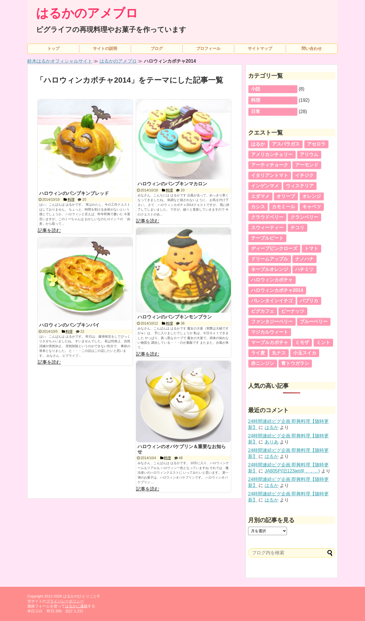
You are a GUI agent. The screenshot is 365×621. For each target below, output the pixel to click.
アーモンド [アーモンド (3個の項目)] (306, 164)
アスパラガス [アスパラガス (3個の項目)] (286, 144)
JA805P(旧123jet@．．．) (292, 470)
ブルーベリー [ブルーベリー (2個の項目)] (314, 321)
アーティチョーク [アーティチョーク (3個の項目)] (269, 164)
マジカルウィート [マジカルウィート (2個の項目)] (269, 331)
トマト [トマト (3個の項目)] (311, 248)
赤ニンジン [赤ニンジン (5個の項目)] (262, 363)
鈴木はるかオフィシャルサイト (59, 61)
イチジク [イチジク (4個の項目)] (304, 175)
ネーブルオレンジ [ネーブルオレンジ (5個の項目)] (269, 269)
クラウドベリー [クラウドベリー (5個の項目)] (267, 217)
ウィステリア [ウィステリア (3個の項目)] (300, 185)
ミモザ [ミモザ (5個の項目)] (302, 342)
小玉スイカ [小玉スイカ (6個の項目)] (304, 352)
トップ (53, 48)
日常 (255, 111)
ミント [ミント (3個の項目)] (323, 342)
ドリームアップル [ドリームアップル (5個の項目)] (269, 258)
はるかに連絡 (76, 606)
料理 (255, 100)
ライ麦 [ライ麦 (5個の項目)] (258, 352)
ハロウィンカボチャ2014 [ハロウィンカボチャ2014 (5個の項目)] (277, 290)
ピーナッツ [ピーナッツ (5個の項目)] (292, 311)
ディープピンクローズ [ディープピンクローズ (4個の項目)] (274, 248)
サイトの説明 (105, 48)
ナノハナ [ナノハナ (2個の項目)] (304, 258)
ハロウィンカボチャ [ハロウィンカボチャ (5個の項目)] (272, 279)
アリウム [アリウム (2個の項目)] (309, 154)
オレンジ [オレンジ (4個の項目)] (311, 196)
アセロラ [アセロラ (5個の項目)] (316, 144)
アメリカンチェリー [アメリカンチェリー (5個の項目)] (272, 154)
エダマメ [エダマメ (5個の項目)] (260, 196)
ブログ (157, 48)
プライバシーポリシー (65, 601)
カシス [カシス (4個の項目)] (258, 206)
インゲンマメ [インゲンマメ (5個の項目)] (265, 185)
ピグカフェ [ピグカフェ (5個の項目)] (262, 311)
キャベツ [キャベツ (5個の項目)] (311, 206)
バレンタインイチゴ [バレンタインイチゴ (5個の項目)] (272, 300)
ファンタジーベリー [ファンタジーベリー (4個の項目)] (272, 321)
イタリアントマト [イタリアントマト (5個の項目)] (269, 175)
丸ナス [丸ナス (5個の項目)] (279, 352)
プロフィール (208, 48)
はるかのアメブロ (87, 13)
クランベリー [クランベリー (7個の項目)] (304, 217)
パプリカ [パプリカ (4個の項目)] (309, 300)
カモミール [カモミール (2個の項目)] (283, 206)
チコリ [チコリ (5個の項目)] (297, 227)
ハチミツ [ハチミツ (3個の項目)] (304, 269)
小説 (255, 88)
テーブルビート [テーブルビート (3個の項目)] (267, 238)
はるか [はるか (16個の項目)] (258, 144)
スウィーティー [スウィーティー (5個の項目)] (267, 227)
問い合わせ (311, 48)
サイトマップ (260, 48)
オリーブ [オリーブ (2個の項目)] (286, 196)
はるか (272, 427)
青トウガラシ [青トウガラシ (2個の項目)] (295, 363)
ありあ (272, 441)
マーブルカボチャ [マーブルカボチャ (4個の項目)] (269, 342)
